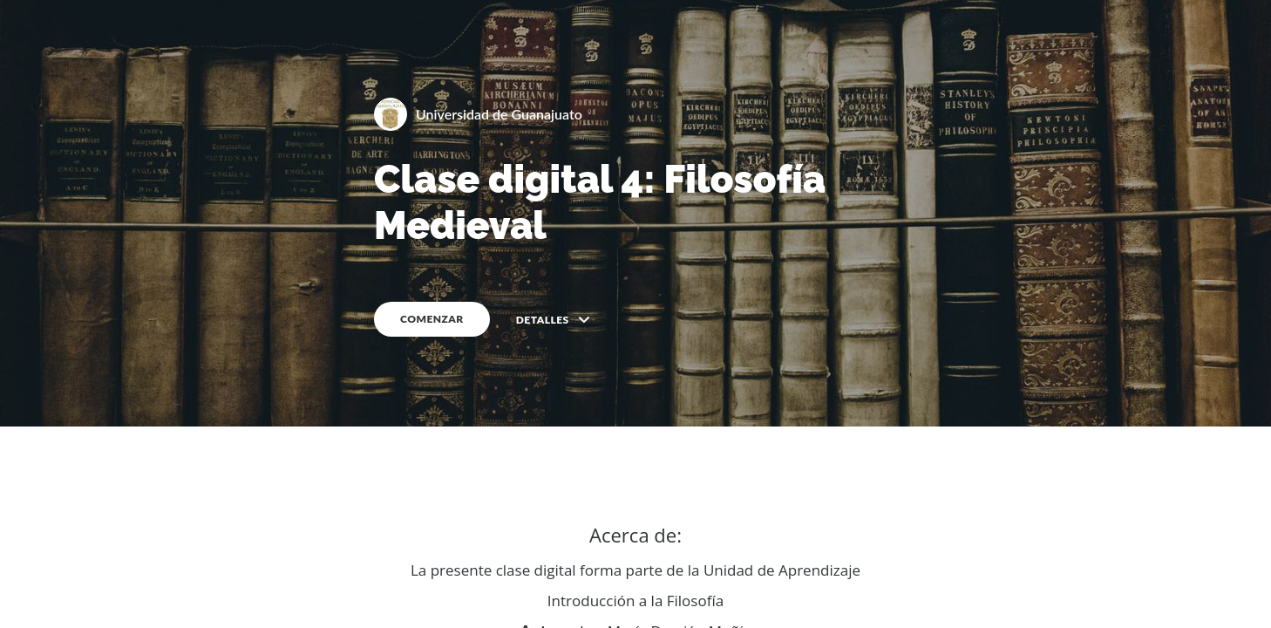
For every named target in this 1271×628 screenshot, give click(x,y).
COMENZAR (432, 318)
